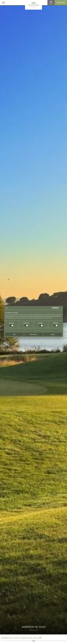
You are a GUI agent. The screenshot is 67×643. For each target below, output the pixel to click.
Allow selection (33, 334)
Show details (56, 330)
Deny (14, 334)
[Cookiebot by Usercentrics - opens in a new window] (53, 308)
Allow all (53, 334)
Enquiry (61, 2)
